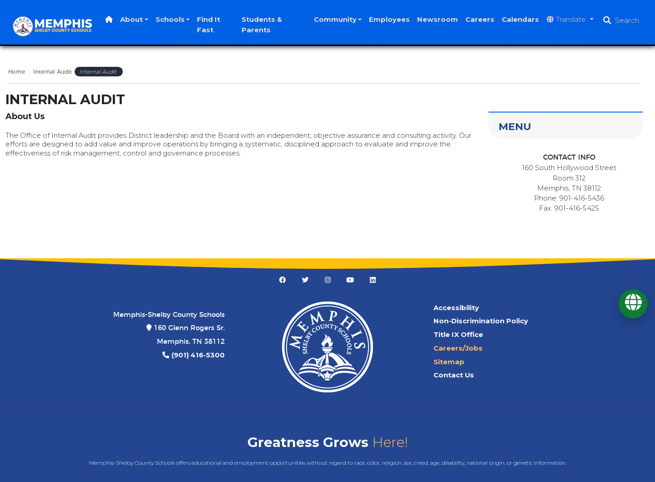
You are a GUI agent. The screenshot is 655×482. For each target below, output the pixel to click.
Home (16, 72)
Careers (479, 19)
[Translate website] (570, 19)
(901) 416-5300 (198, 355)
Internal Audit (52, 72)
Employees (389, 19)
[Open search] (621, 20)
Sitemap (448, 362)
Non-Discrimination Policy (480, 321)
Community (335, 19)
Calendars (520, 19)
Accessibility (456, 308)
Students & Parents (265, 24)
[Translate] (633, 303)
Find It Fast (213, 24)
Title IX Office (458, 335)
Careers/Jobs (458, 348)
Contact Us (453, 375)
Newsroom (437, 19)
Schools (174, 19)
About (136, 19)
